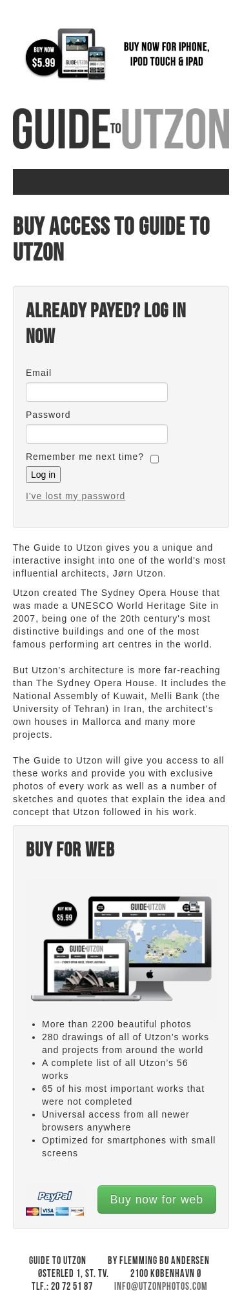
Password (48, 415)
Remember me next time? (85, 456)
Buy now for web (156, 1199)
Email (39, 373)
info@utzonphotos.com (161, 1287)
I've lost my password (75, 496)
